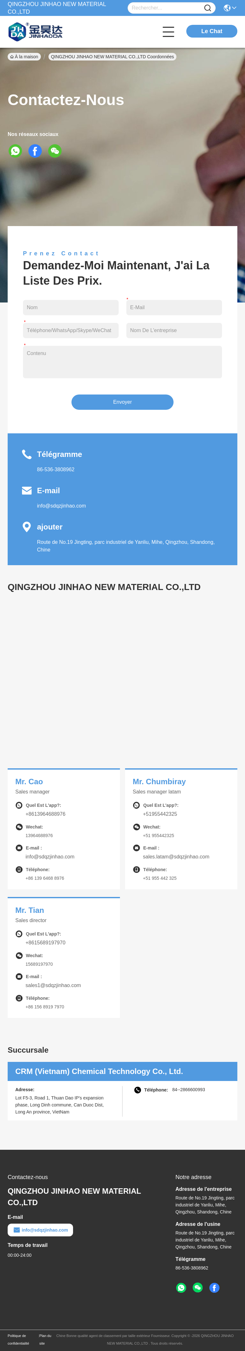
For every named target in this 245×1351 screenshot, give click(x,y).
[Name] (208, 8)
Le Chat (211, 31)
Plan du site (45, 1339)
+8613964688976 (45, 814)
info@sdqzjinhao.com (61, 505)
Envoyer (122, 402)
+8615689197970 (45, 942)
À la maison (24, 56)
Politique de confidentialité (18, 1339)
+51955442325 (160, 814)
